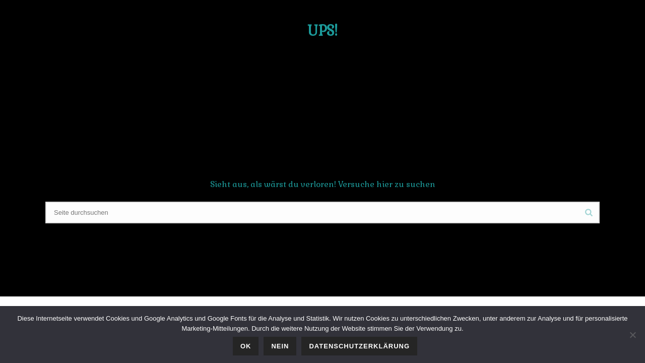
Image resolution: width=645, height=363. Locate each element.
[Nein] (632, 335)
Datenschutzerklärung (359, 346)
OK (245, 346)
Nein (280, 346)
